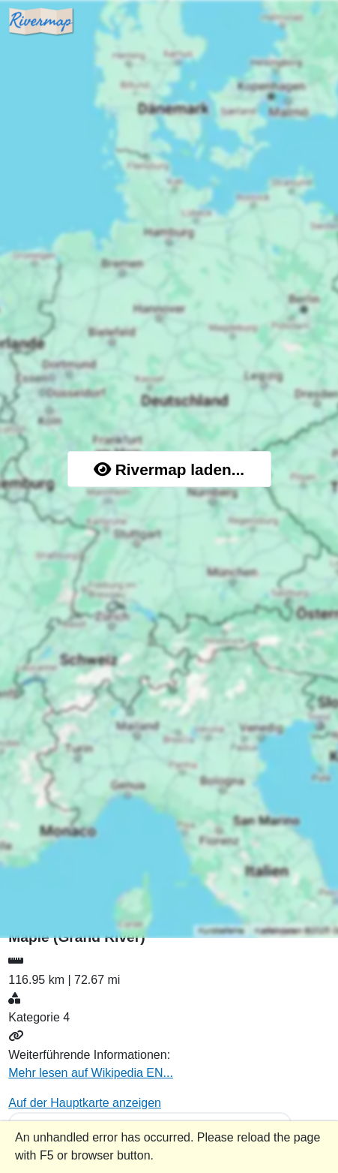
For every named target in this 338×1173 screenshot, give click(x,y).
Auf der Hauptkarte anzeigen (84, 1102)
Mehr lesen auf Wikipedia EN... (90, 1072)
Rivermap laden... (169, 469)
